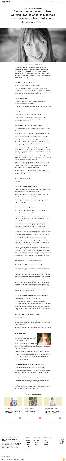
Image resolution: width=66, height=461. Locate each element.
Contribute (36, 440)
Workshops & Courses (30, 1)
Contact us (46, 446)
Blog (26, 448)
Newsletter (46, 442)
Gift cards (46, 444)
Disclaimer (22, 459)
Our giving (28, 444)
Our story (28, 440)
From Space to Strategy (30, 408)
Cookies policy (16, 459)
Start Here (61, 1)
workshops (4, 447)
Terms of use (3, 459)
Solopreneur (39, 8)
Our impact (28, 442)
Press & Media (29, 446)
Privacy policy (9, 459)
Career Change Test (14, 444)
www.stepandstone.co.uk (42, 377)
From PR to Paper (8, 408)
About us (53, 1)
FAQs (45, 440)
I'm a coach (36, 442)
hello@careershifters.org (40, 386)
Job (34, 8)
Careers (35, 444)
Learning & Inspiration (42, 1)
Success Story (27, 8)
